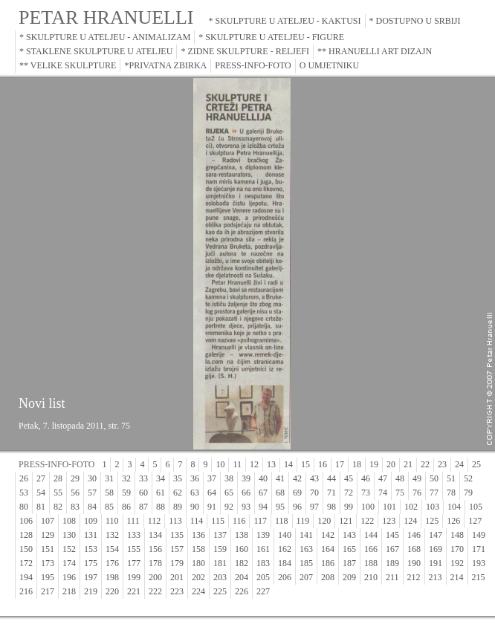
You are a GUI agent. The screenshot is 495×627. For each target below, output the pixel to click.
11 (237, 464)
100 (368, 506)
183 (263, 563)
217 (47, 591)
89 (177, 506)
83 (75, 506)
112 (154, 521)
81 (40, 506)
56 (75, 492)
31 (109, 478)
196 (69, 577)
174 (69, 563)
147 (435, 535)
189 (392, 563)
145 (392, 535)
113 (175, 521)
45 (348, 478)
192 (457, 563)
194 (26, 577)
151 (47, 549)
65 (228, 492)
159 (220, 549)
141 (306, 535)
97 (314, 506)
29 (75, 478)
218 (69, 591)
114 (197, 521)
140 (284, 535)
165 (349, 549)
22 (425, 464)
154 (112, 549)
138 (241, 535)
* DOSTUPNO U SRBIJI (415, 21)
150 (26, 549)
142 (327, 535)
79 (468, 492)
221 (133, 591)
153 (90, 549)
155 (133, 549)
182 (241, 563)
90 (194, 506)
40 (263, 478)
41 (280, 478)
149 (478, 535)
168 (414, 549)
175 (90, 563)
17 (339, 464)
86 (126, 506)
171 (478, 549)
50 (434, 478)
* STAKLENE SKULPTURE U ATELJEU (95, 51)
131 (90, 535)
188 (371, 563)
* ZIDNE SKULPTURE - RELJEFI (245, 51)
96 (297, 506)
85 (109, 506)
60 (143, 492)
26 (23, 478)
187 (349, 563)
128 (26, 535)
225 (220, 591)
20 (390, 464)
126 (453, 521)
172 (26, 563)
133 (133, 535)
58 (109, 492)
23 (442, 464)
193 (478, 563)
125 (432, 521)
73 (365, 492)
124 (410, 521)
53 (23, 492)
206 (284, 577)
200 (155, 577)
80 (23, 506)
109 (90, 521)
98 (331, 506)
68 (280, 492)
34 (160, 478)
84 (92, 506)
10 (220, 464)
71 (331, 492)
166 (371, 549)
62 (177, 492)
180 (198, 563)
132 (112, 535)
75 (399, 492)
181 (220, 563)
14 (288, 464)
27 (40, 478)
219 (90, 591)
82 (58, 506)
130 (69, 535)
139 (263, 535)
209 (349, 577)
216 (26, 591)
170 (457, 549)
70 (314, 492)
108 (69, 521)
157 (177, 549)
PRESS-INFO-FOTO (253, 65)
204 (241, 577)
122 (367, 521)
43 (314, 478)
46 (365, 478)
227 (263, 591)
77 (434, 492)
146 (414, 535)
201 (177, 577)
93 (246, 506)
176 (112, 563)
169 (435, 549)
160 (241, 549)
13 (271, 464)
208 (327, 577)
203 (220, 577)
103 (432, 506)
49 (416, 478)
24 (459, 464)
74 (382, 492)
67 (263, 492)
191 (435, 563)
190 (414, 563)
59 (126, 492)
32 (126, 478)
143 (349, 535)
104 (454, 506)
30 (92, 478)
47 (382, 478)
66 (246, 492)
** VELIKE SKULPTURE (67, 65)
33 (143, 478)
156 (155, 549)
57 (92, 492)
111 (133, 521)
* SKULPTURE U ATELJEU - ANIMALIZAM (104, 37)
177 (133, 563)
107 (47, 521)
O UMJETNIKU (329, 65)
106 (26, 521)
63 (194, 492)
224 (198, 591)
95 (280, 506)
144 (371, 535)
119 (303, 521)
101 (389, 506)
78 (451, 492)
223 (177, 591)
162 (284, 549)
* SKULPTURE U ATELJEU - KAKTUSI (285, 21)
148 (457, 535)
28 (58, 478)
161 (263, 549)
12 (254, 464)
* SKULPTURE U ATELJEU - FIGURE (271, 37)
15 (305, 464)
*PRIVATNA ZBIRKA (165, 65)
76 (416, 492)
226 (241, 591)
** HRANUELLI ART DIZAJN (374, 51)
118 (281, 521)
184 (284, 563)
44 (331, 478)
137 (220, 535)
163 (306, 549)
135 (177, 535)
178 (155, 563)
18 (356, 464)
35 (177, 478)
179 (177, 563)
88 (160, 506)
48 (399, 478)
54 (40, 492)
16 (322, 464)
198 (112, 577)
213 (435, 577)
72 (348, 492)
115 (217, 521)
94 (263, 506)
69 (297, 492)
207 (306, 577)
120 (324, 521)
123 (388, 521)
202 (198, 577)
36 (194, 478)
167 (392, 549)
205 (263, 577)
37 (211, 478)
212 (414, 577)
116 (239, 521)
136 (198, 535)
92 (228, 506)
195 (47, 577)
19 (373, 464)
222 (155, 591)
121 (345, 521)
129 (47, 535)
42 (297, 478)
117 (260, 521)
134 (155, 535)
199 (133, 577)
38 (228, 478)
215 (478, 577)
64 (211, 492)
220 (112, 591)
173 (47, 563)
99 (348, 506)
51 (451, 478)
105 (475, 506)
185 (306, 563)
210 (371, 577)
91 (211, 506)
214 (457, 577)
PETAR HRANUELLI (106, 17)
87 (143, 506)
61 (160, 492)
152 (69, 549)
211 (392, 577)
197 (90, 577)
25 (476, 464)
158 (198, 549)
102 (411, 506)
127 (475, 521)
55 (58, 492)
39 (246, 478)
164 (327, 549)
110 (112, 521)
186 (327, 563)
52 (468, 478)
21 (408, 464)
